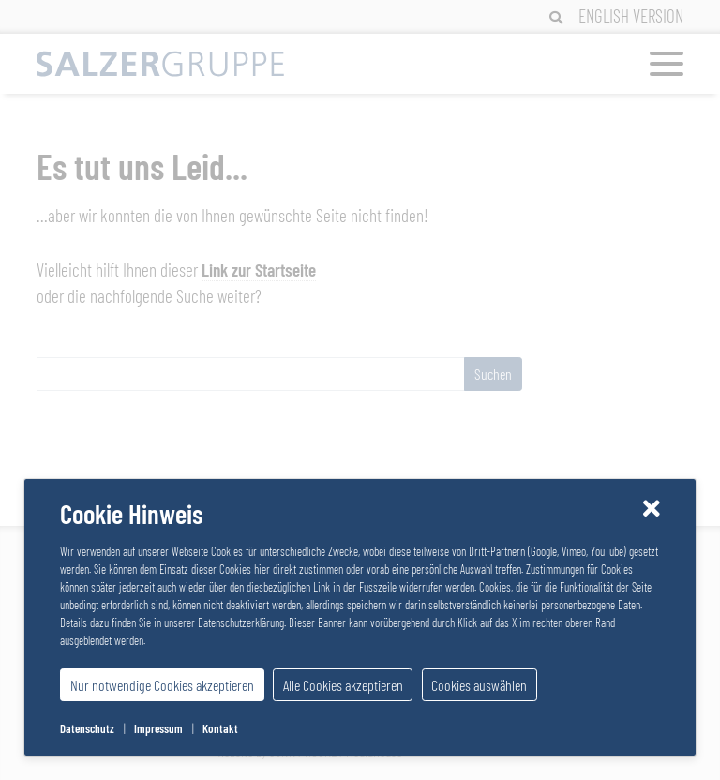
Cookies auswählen (479, 685)
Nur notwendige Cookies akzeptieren (162, 685)
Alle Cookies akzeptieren (343, 685)
